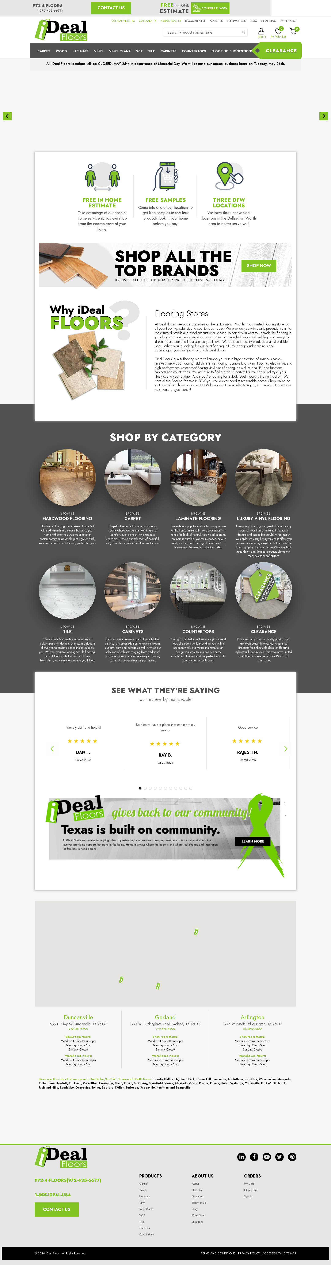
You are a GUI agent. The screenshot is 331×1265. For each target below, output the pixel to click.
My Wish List (278, 33)
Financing (268, 21)
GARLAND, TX (147, 21)
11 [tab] (190, 759)
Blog (253, 21)
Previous (52, 720)
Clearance (281, 50)
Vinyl (99, 51)
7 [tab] (170, 759)
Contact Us (111, 8)
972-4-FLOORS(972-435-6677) (68, 1248)
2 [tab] (145, 759)
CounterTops (194, 51)
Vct (139, 51)
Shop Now (259, 237)
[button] (158, 1113)
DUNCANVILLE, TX (123, 21)
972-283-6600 (78, 1156)
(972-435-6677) (50, 10)
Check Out (250, 1257)
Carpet (43, 51)
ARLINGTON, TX (171, 21)
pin (292, 1232)
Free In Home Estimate (102, 174)
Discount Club (195, 21)
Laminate (80, 51)
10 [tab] (185, 759)
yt (267, 1232)
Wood (61, 51)
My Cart (249, 1251)
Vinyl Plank (119, 51)
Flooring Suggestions (232, 51)
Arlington (253, 1144)
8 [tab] (175, 759)
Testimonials (236, 21)
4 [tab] (155, 759)
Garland (165, 1144)
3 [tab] (150, 759)
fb (254, 1232)
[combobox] (205, 32)
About (195, 1251)
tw (279, 1232)
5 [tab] (160, 759)
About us (216, 21)
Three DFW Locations (229, 174)
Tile (151, 51)
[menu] (165, 50)
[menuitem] (165, 50)
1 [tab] (140, 759)
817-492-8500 (252, 1156)
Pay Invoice (288, 21)
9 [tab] (180, 759)
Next (285, 720)
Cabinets (168, 51)
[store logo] (61, 30)
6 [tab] (165, 759)
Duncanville (78, 1144)
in (241, 1232)
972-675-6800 (165, 1156)
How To (197, 1257)
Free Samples (165, 171)
